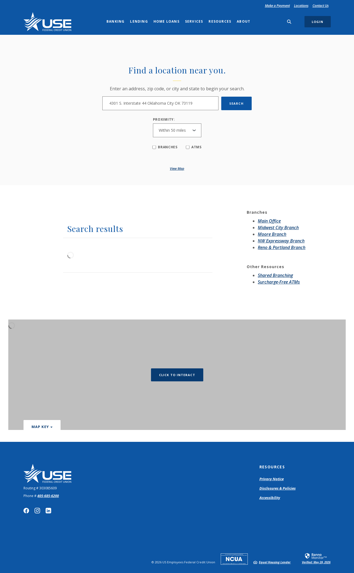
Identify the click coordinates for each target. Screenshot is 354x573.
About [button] (243, 21)
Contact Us (321, 5)
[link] (316, 558)
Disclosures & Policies (277, 488)
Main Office (269, 221)
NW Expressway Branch (281, 241)
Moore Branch (272, 234)
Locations (301, 5)
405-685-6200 (48, 495)
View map (177, 168)
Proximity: (164, 119)
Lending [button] (139, 21)
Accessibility (269, 497)
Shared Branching (275, 275)
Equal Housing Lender (275, 562)
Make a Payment (278, 5)
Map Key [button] (40, 426)
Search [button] (236, 103)
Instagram (37, 510)
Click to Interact (177, 375)
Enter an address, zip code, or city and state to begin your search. (177, 88)
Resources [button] (220, 21)
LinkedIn (48, 510)
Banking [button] (115, 21)
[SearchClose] (289, 21)
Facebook (26, 510)
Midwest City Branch (278, 228)
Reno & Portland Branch (281, 247)
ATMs (194, 147)
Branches (165, 147)
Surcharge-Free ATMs (279, 282)
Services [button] (194, 21)
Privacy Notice (271, 478)
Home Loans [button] (166, 21)
